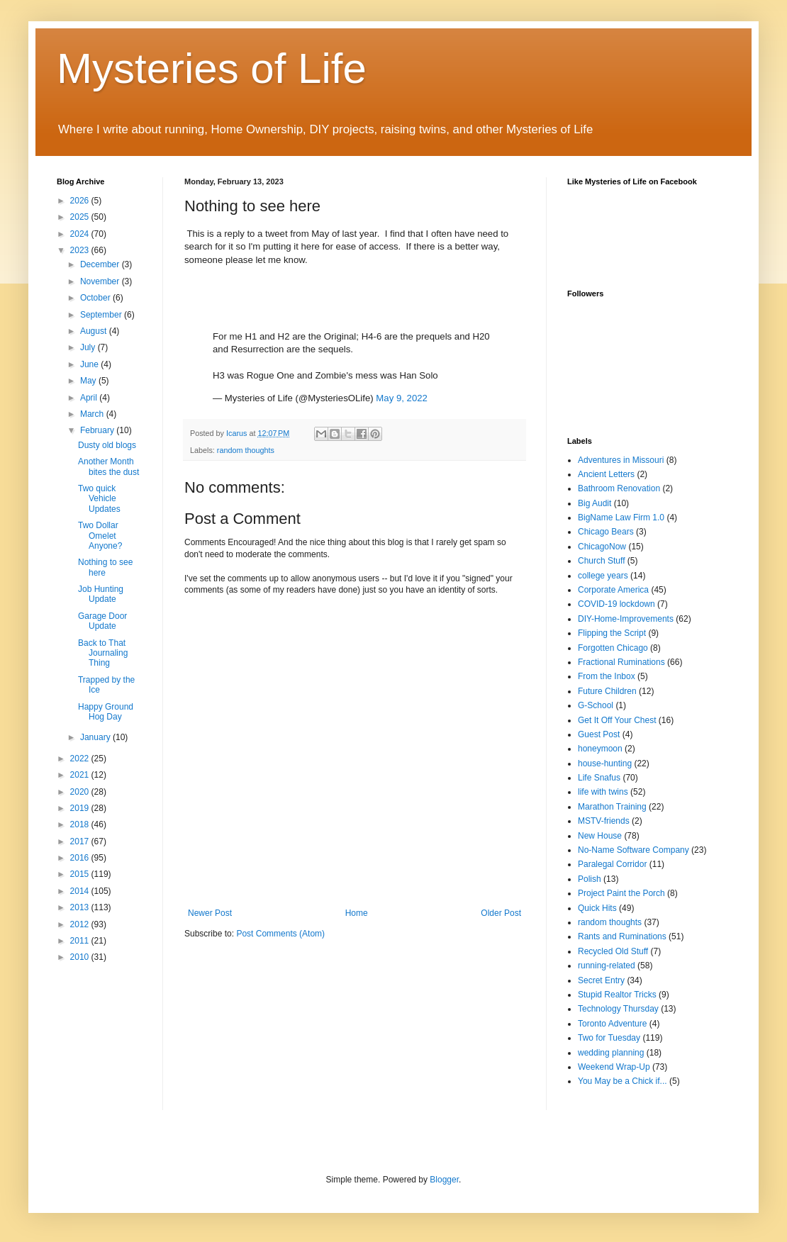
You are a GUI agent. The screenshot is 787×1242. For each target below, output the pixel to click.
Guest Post (599, 734)
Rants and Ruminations (622, 936)
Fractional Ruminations (621, 662)
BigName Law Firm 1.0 (621, 517)
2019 (80, 808)
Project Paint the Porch (621, 893)
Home (356, 913)
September (102, 315)
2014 (80, 891)
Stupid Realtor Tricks (617, 995)
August (94, 331)
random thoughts (245, 450)
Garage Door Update (102, 621)
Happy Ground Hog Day (105, 712)
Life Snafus (599, 778)
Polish (589, 879)
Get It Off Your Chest (617, 720)
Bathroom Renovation (619, 488)
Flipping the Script (612, 633)
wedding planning (611, 1053)
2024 (80, 234)
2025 (80, 217)
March (93, 414)
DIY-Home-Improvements (626, 619)
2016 (80, 858)
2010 (80, 957)
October (96, 298)
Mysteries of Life (212, 68)
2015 (80, 874)
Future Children (607, 691)
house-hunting (605, 763)
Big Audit (594, 503)
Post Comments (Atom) (280, 934)
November (101, 281)
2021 (80, 775)
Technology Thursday (618, 1009)
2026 (80, 201)
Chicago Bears (606, 532)
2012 (80, 924)
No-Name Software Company (633, 850)
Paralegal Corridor (612, 864)
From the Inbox (606, 676)
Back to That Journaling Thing (103, 653)
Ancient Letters (606, 474)
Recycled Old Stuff (613, 951)
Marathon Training (612, 807)
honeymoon (600, 749)
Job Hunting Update (100, 594)
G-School (595, 705)
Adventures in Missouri (621, 460)
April (89, 398)
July (89, 347)
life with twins (603, 792)
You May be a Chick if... (622, 1081)
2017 (80, 841)
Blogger (444, 1180)
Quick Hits (597, 908)
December (101, 264)
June (90, 364)
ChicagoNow (602, 547)
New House (600, 836)
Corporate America (613, 590)
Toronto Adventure (612, 1024)
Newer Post (210, 913)
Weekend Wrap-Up (614, 1067)
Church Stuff (601, 561)
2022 (80, 758)
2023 (80, 250)
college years (603, 576)
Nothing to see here (105, 567)
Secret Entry (601, 980)
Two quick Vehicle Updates (99, 498)
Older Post (501, 913)
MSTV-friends (604, 821)
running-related (606, 965)
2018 (80, 824)
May (89, 381)
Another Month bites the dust (108, 466)
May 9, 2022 (402, 398)
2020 (80, 792)
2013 (80, 907)
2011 (80, 941)
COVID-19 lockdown (616, 604)
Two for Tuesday (609, 1038)
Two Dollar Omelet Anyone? (100, 535)
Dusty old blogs (107, 445)
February (98, 430)
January (96, 737)
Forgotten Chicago (613, 648)
